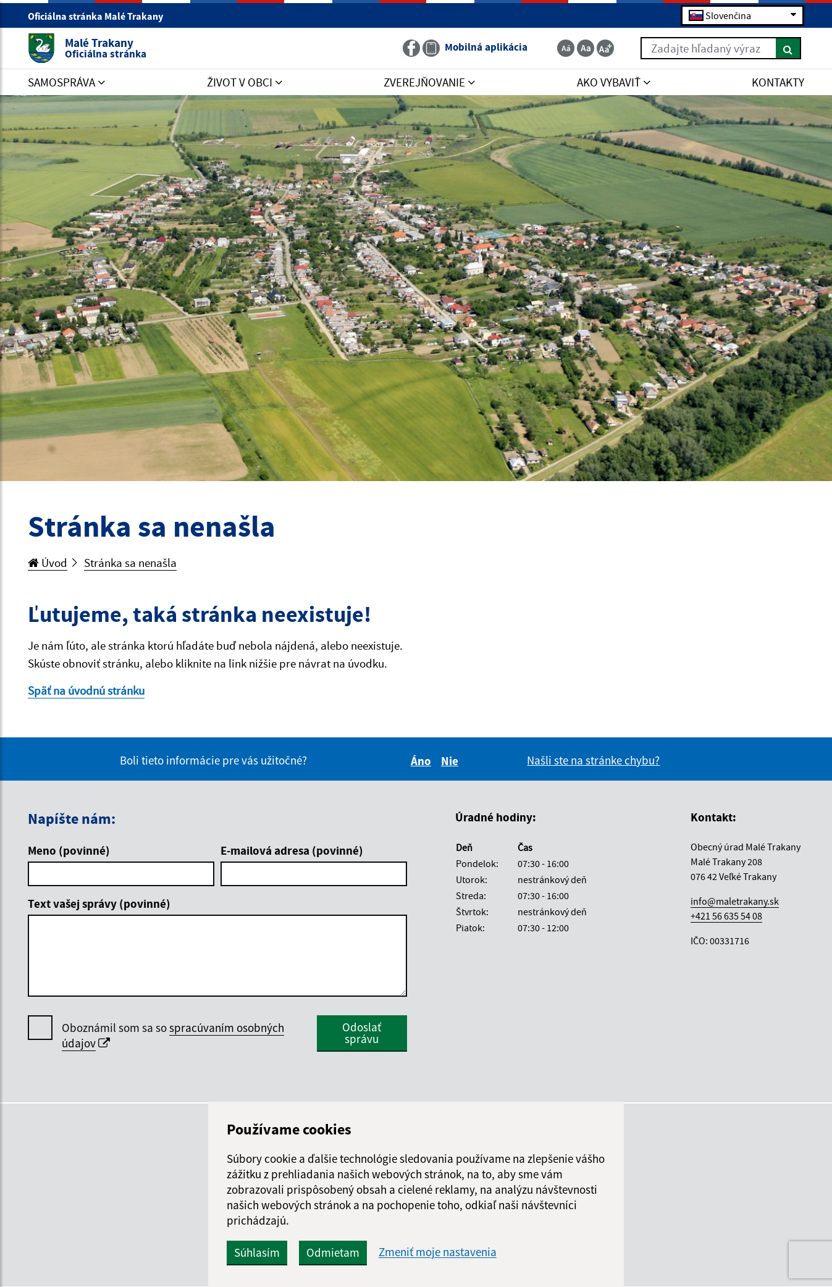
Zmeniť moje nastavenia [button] (438, 1252)
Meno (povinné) (69, 850)
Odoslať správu (361, 1033)
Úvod (47, 562)
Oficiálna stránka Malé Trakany (101, 16)
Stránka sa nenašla (130, 562)
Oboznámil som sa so (173, 1035)
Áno (423, 760)
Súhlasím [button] (257, 1252)
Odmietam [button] (332, 1252)
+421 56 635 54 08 (726, 916)
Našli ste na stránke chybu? (593, 760)
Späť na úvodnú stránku (86, 690)
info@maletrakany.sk (735, 901)
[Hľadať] (788, 48)
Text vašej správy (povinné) (99, 903)
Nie (451, 760)
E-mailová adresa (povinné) (292, 850)
